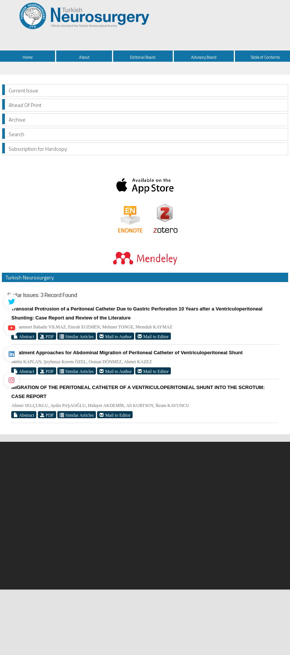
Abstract (23, 336)
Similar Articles (77, 336)
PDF (47, 336)
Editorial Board (142, 57)
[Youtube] (11, 327)
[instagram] (11, 380)
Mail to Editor (153, 336)
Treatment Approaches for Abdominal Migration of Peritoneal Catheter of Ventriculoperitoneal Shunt (126, 352)
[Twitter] (11, 301)
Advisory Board (204, 57)
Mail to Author (115, 336)
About (84, 57)
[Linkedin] (11, 353)
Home (27, 57)
